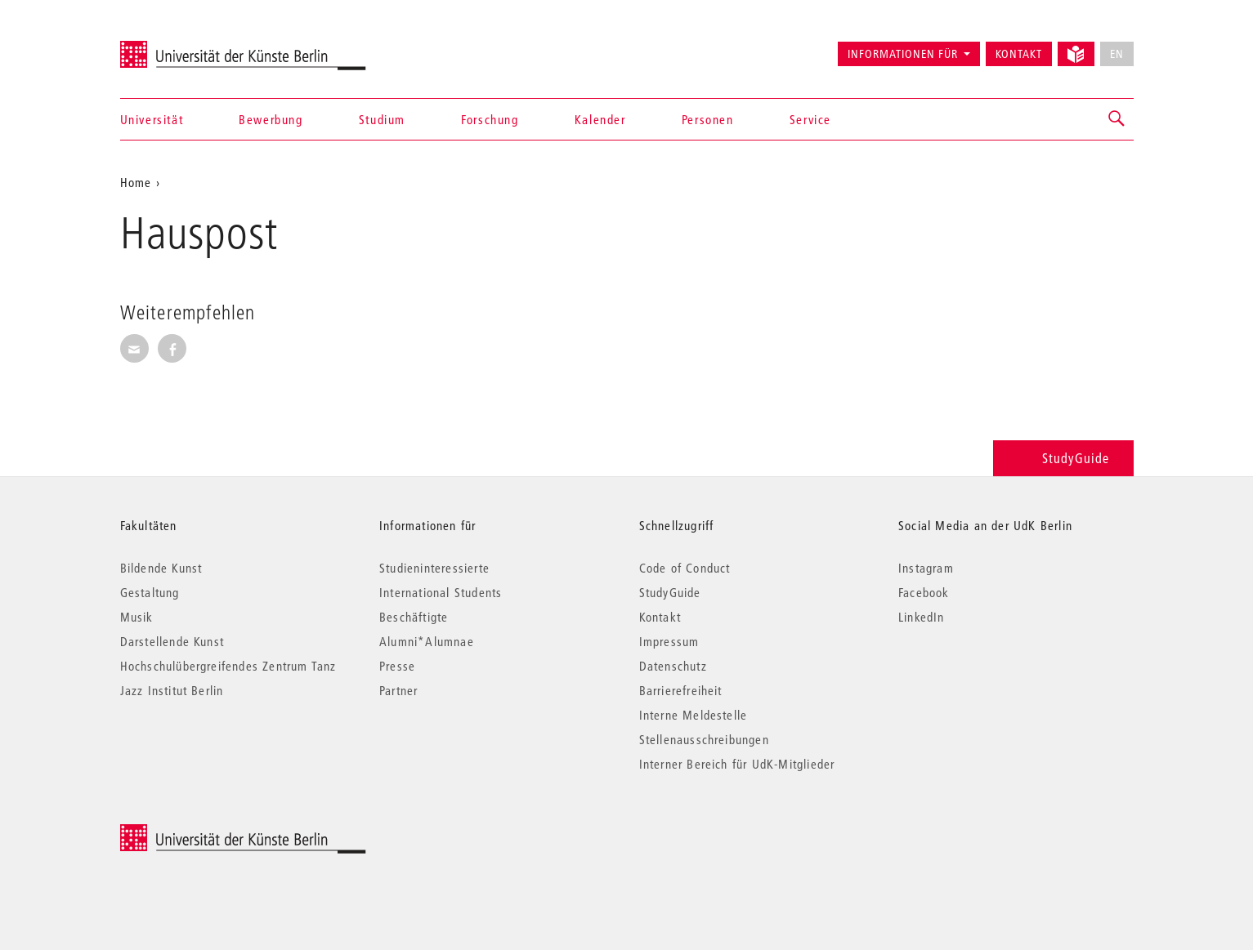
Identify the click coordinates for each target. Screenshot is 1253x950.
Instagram (926, 568)
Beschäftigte (413, 617)
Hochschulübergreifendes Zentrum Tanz (228, 666)
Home (136, 182)
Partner (398, 690)
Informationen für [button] (903, 54)
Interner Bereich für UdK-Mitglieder (737, 764)
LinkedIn (921, 617)
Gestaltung (150, 592)
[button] (1117, 119)
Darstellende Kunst (172, 641)
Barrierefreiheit (681, 690)
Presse (397, 666)
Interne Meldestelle (693, 715)
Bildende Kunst (161, 568)
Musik (137, 617)
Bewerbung (270, 119)
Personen (708, 119)
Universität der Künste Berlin (184, 46)
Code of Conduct (685, 568)
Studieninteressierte (434, 568)
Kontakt (1019, 54)
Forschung (489, 119)
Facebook (924, 592)
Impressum (669, 641)
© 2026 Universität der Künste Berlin (205, 833)
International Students (440, 592)
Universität (152, 119)
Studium (382, 119)
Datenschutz (673, 666)
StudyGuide (1063, 457)
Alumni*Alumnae (426, 641)
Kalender (600, 119)
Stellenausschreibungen (704, 739)
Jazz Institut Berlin (172, 690)
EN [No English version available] (1117, 54)
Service (810, 119)
